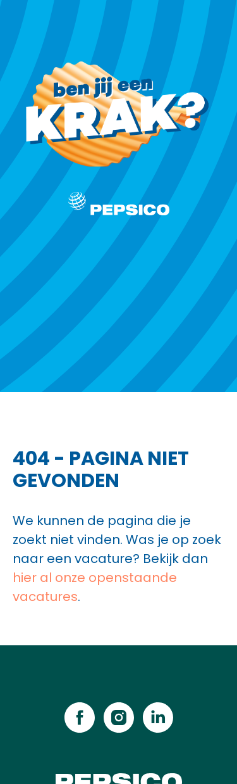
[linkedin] (158, 717)
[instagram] (119, 717)
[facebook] (79, 717)
